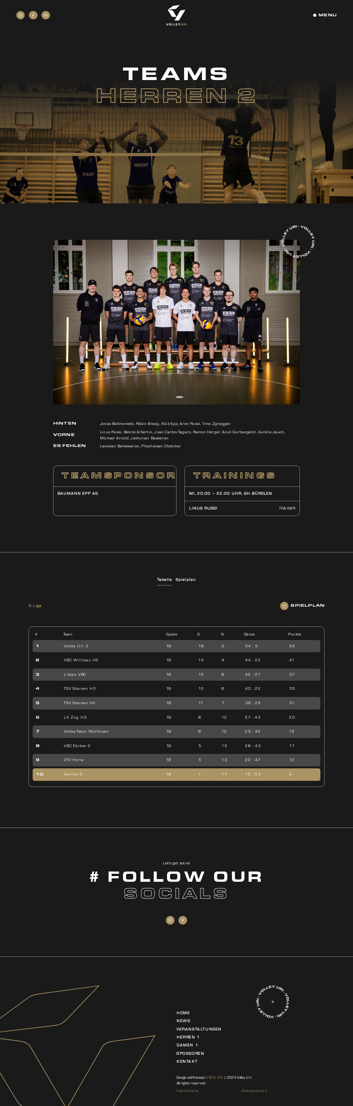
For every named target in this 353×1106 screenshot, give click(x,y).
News (183, 1021)
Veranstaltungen (199, 1029)
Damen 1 (187, 1045)
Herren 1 (188, 1037)
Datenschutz (255, 1091)
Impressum (187, 1091)
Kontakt (186, 1061)
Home (183, 1013)
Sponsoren (190, 1053)
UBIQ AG (214, 1077)
